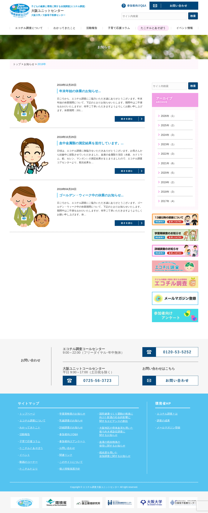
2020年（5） (168, 172)
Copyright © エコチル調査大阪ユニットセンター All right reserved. (104, 487)
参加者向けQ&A (68, 434)
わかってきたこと (30, 427)
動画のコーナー (29, 462)
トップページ (27, 413)
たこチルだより (29, 468)
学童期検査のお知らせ (72, 413)
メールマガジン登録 (168, 427)
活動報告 (25, 434)
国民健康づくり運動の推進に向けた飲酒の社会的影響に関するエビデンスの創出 (116, 417)
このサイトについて (71, 462)
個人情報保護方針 (69, 468)
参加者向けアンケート (72, 441)
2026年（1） (168, 116)
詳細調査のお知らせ (71, 427)
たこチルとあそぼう (31, 448)
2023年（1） (168, 144)
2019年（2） (168, 182)
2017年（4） (168, 201)
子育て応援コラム (30, 441)
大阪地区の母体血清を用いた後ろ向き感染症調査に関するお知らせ (116, 431)
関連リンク (65, 455)
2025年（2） (168, 125)
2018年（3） (168, 191)
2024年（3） (168, 135)
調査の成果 (163, 420)
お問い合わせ (67, 448)
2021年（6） (168, 163)
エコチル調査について (33, 420)
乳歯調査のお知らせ (71, 420)
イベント (25, 455)
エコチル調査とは (167, 413)
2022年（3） (168, 153)
